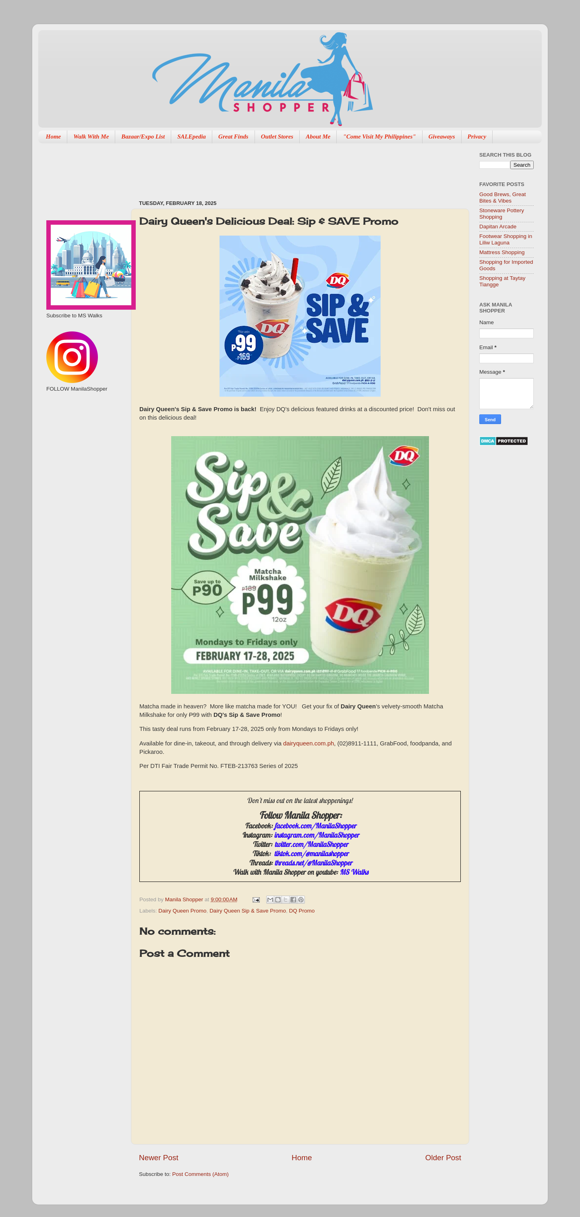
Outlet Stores (277, 136)
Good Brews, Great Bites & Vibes (502, 197)
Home (53, 136)
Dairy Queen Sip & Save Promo (247, 911)
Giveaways (442, 136)
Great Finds (233, 136)
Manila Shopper (185, 899)
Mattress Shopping (502, 252)
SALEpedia (191, 136)
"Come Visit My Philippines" (379, 136)
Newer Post (158, 1157)
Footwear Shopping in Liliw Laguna (505, 239)
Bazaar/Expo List (143, 136)
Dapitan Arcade (497, 227)
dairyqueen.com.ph (308, 743)
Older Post (443, 1157)
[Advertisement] (285, 167)
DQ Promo (302, 911)
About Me (318, 136)
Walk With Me (91, 136)
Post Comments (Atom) (200, 1174)
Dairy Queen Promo (182, 911)
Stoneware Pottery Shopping (501, 213)
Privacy (477, 136)
